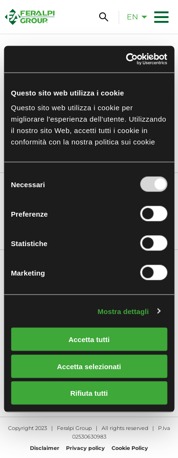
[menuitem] (134, 17)
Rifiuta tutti (89, 393)
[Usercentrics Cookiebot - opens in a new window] (126, 59)
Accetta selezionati (89, 366)
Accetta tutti (89, 339)
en (132, 16)
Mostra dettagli (123, 311)
